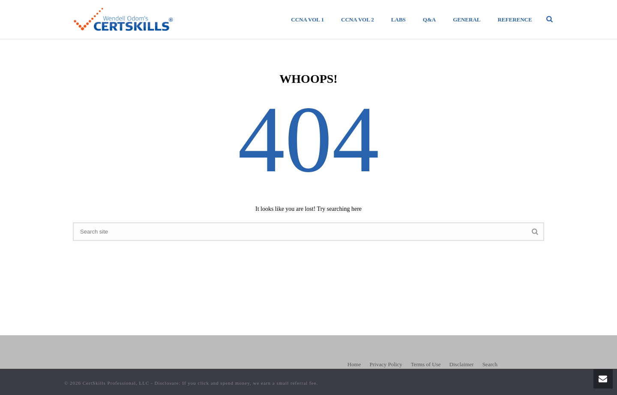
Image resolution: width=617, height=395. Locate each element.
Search (489, 364)
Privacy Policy (386, 364)
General (466, 19)
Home (354, 364)
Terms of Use (426, 364)
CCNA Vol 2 (357, 19)
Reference (514, 19)
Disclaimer (461, 364)
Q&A (429, 19)
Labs (398, 19)
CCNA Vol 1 (307, 19)
